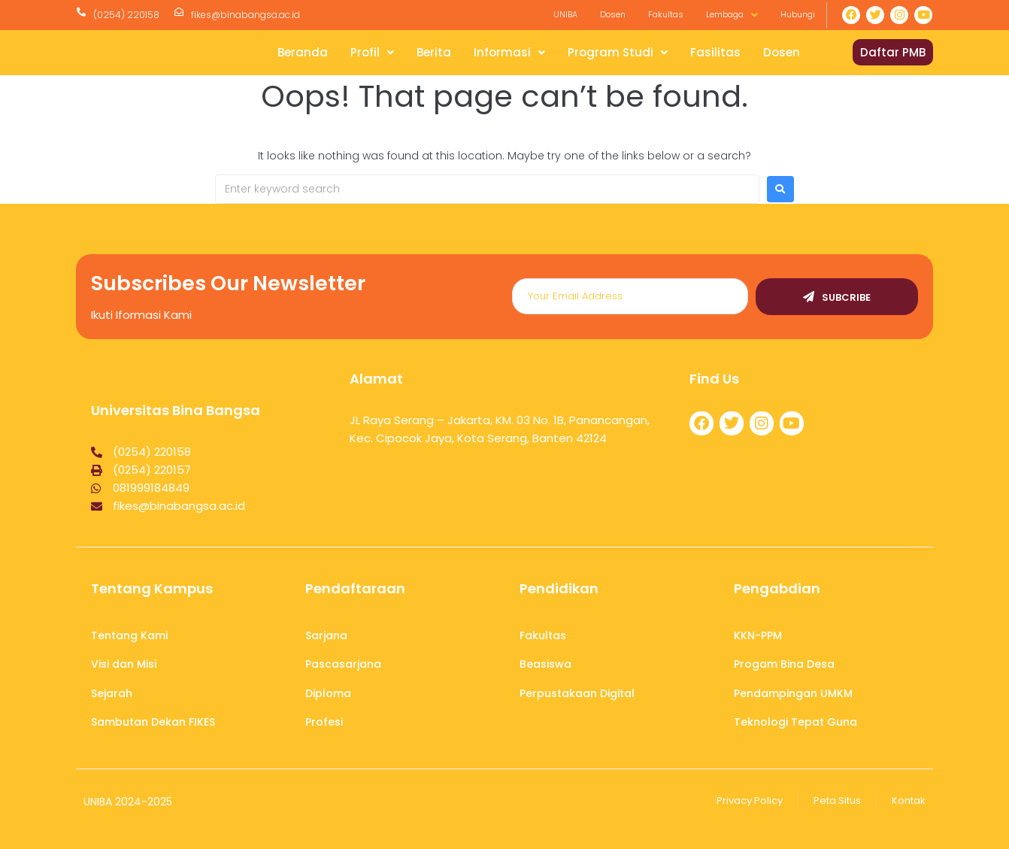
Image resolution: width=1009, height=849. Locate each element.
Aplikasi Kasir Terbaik (504, 837)
